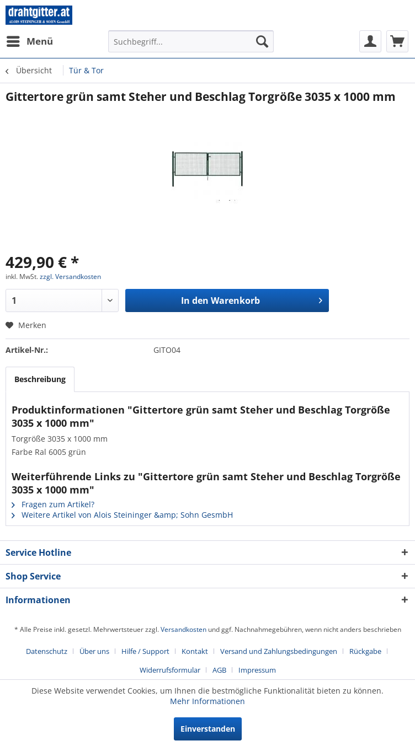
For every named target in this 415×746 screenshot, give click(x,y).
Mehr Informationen (207, 701)
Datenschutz (46, 651)
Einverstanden (207, 728)
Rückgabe (365, 651)
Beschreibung (40, 379)
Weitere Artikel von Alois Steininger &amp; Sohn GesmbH (122, 514)
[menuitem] (29, 41)
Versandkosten (183, 629)
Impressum (257, 670)
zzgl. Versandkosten (70, 276)
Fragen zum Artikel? (53, 504)
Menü (30, 40)
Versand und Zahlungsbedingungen (278, 651)
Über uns (94, 651)
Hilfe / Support (145, 651)
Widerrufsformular (170, 670)
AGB (219, 670)
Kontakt (195, 651)
